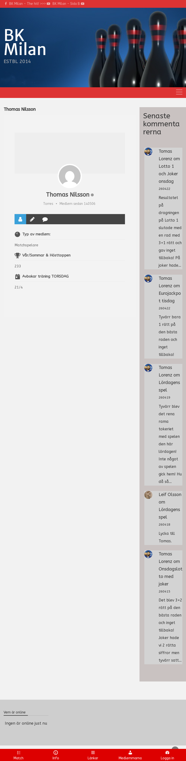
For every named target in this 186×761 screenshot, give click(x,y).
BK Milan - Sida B (68, 4)
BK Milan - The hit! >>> (29, 4)
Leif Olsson (170, 494)
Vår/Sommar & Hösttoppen (46, 255)
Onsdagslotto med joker (170, 576)
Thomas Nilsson (67, 194)
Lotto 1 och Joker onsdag (168, 174)
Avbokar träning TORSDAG (45, 276)
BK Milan (25, 42)
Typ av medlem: (36, 234)
